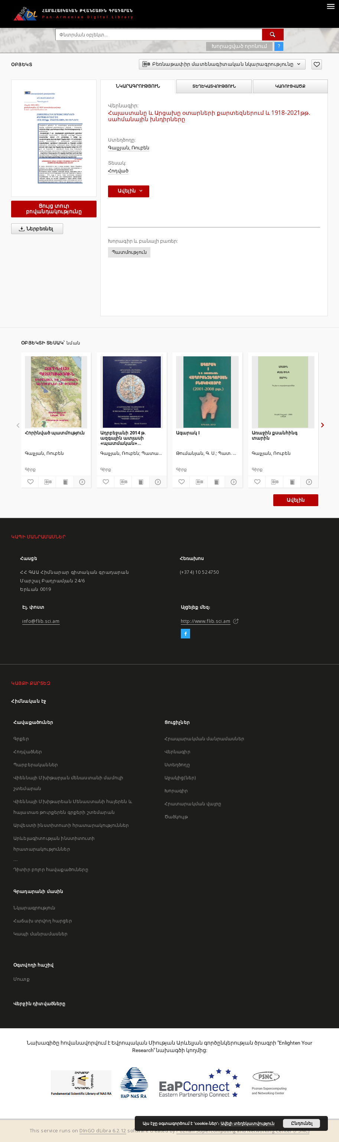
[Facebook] (185, 634)
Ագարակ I (188, 433)
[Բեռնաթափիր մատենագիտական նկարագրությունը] (47, 482)
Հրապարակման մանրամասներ (204, 738)
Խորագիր (176, 790)
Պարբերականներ (35, 764)
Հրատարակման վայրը (193, 803)
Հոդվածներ (27, 751)
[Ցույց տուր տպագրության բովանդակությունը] (64, 482)
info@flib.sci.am (41, 621)
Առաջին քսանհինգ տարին (274, 435)
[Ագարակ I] (207, 392)
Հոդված (118, 171)
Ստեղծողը (177, 764)
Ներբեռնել (34, 229)
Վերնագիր (177, 751)
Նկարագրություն (34, 908)
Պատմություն (129, 252)
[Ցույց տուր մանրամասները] (81, 482)
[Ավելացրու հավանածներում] (317, 64)
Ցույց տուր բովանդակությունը (54, 208)
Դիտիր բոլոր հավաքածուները (50, 869)
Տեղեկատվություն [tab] (214, 86)
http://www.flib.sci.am (206, 621)
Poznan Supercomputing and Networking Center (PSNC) (242, 1131)
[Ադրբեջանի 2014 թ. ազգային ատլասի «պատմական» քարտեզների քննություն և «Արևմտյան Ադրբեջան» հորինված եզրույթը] (132, 392)
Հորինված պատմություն (55, 433)
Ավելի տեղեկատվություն (247, 1123)
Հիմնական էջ (28, 701)
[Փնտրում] (273, 35)
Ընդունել (301, 1123)
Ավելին (295, 500)
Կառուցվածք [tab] (290, 86)
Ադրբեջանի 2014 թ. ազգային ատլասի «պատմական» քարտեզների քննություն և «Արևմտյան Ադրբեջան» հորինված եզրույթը (130, 438)
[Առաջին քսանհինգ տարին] (283, 392)
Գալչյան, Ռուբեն (128, 148)
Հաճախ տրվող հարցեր (42, 921)
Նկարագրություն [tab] (138, 86)
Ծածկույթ (176, 816)
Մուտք (21, 979)
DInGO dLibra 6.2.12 (102, 1131)
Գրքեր (21, 738)
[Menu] (330, 6)
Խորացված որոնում (239, 46)
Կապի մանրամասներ (40, 934)
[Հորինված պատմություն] (56, 392)
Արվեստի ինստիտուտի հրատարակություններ (71, 825)
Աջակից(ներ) (180, 777)
